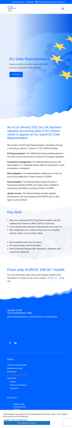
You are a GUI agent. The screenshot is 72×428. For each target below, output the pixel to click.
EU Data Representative (29, 67)
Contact (16, 83)
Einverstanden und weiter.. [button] (26, 423)
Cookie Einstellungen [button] (18, 420)
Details (6, 420)
